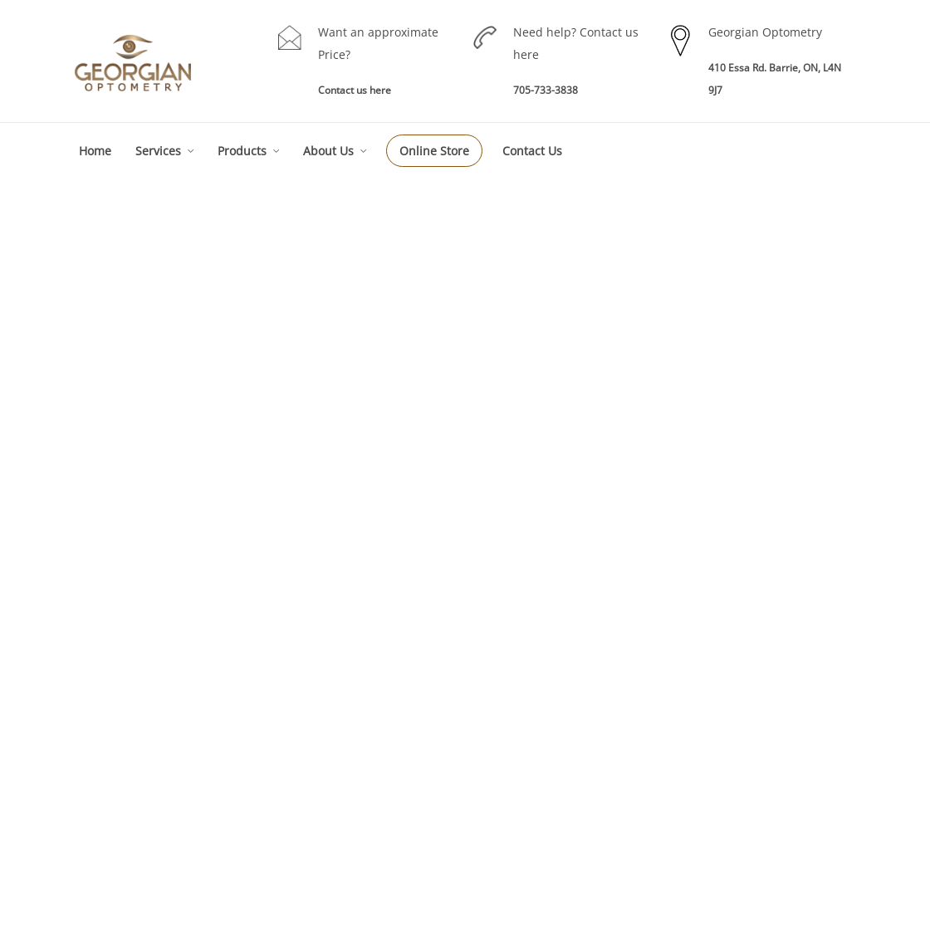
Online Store (434, 151)
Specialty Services (413, 774)
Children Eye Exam (415, 747)
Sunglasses (584, 788)
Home (95, 151)
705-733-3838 (545, 90)
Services (158, 151)
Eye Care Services (413, 692)
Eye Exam (394, 719)
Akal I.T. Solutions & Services (773, 903)
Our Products (588, 678)
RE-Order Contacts (601, 760)
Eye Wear (580, 705)
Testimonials (773, 760)
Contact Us (532, 151)
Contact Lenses (593, 733)
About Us (328, 151)
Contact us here (354, 90)
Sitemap (763, 788)
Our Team (767, 705)
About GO (766, 678)
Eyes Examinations (229, 654)
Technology (770, 733)
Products (242, 151)
